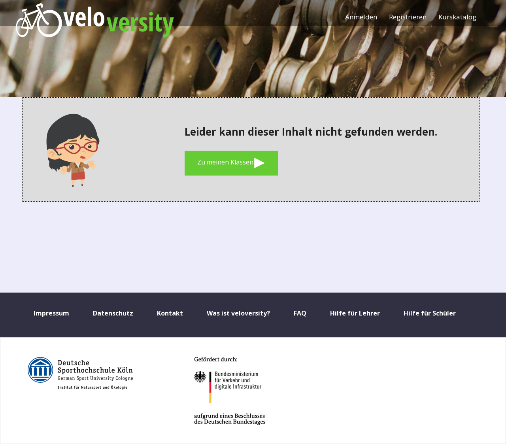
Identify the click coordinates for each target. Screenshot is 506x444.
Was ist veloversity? (238, 313)
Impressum (51, 313)
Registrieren (408, 16)
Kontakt (170, 313)
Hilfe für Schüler (430, 313)
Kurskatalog (457, 16)
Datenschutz (113, 313)
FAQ (300, 313)
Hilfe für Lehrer (355, 313)
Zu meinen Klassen (231, 163)
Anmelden (361, 16)
